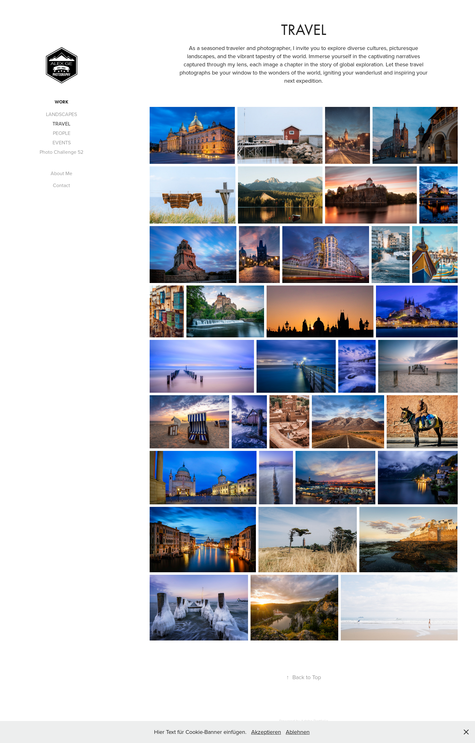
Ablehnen (298, 732)
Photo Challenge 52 (61, 151)
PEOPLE (61, 133)
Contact (61, 185)
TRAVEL (61, 123)
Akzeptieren (266, 732)
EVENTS (61, 142)
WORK (61, 102)
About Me (61, 173)
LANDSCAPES (61, 114)
